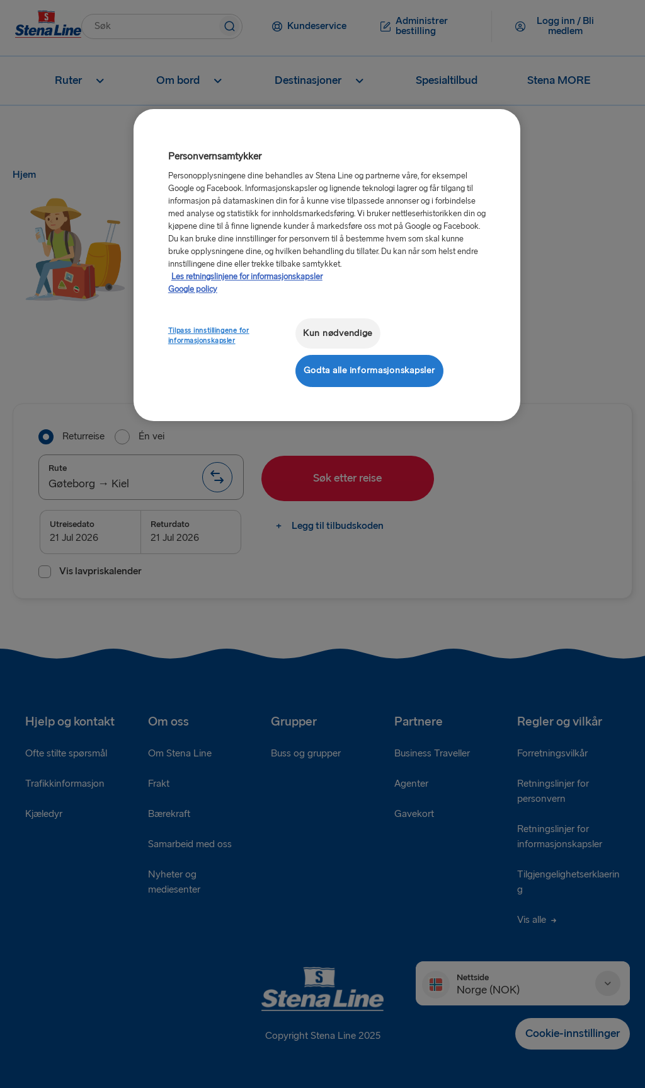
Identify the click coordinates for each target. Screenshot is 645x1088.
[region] (327, 265)
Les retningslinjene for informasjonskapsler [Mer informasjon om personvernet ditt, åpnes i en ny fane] (246, 277)
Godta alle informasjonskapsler (369, 370)
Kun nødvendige (337, 333)
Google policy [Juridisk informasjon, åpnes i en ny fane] (192, 289)
